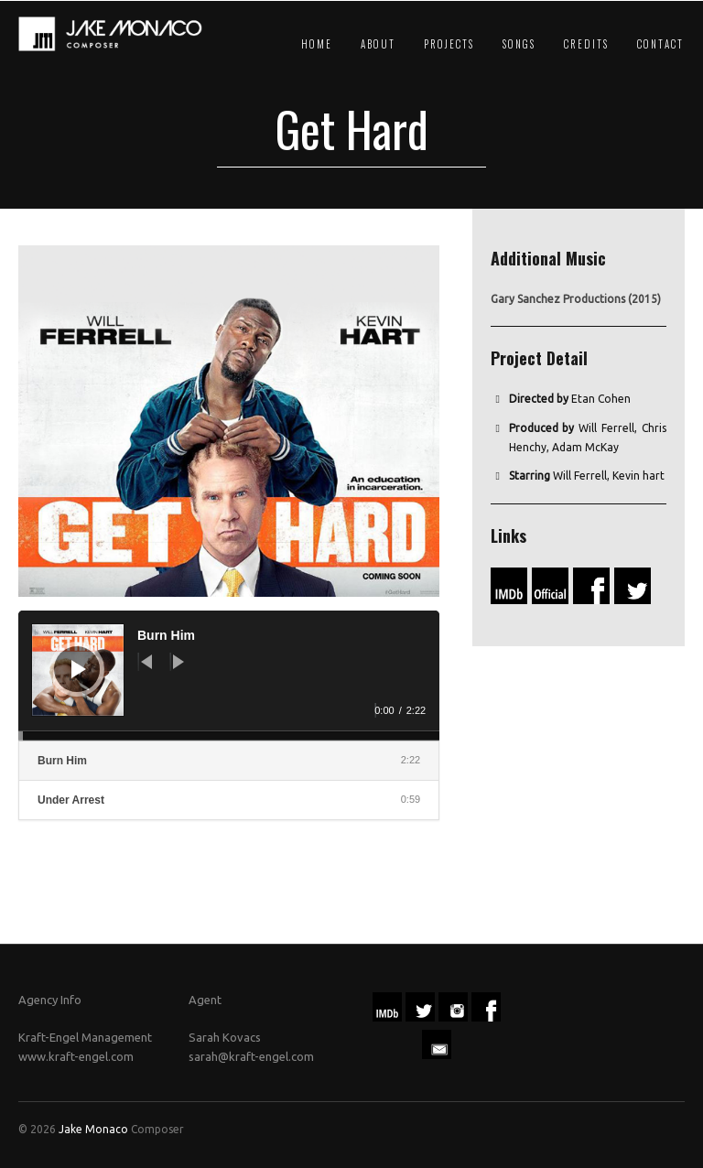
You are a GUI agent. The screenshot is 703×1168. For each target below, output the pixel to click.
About (378, 44)
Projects (449, 44)
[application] (228, 676)
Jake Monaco (93, 1129)
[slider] (228, 736)
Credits (586, 44)
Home (316, 44)
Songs (519, 44)
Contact (660, 44)
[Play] (78, 669)
